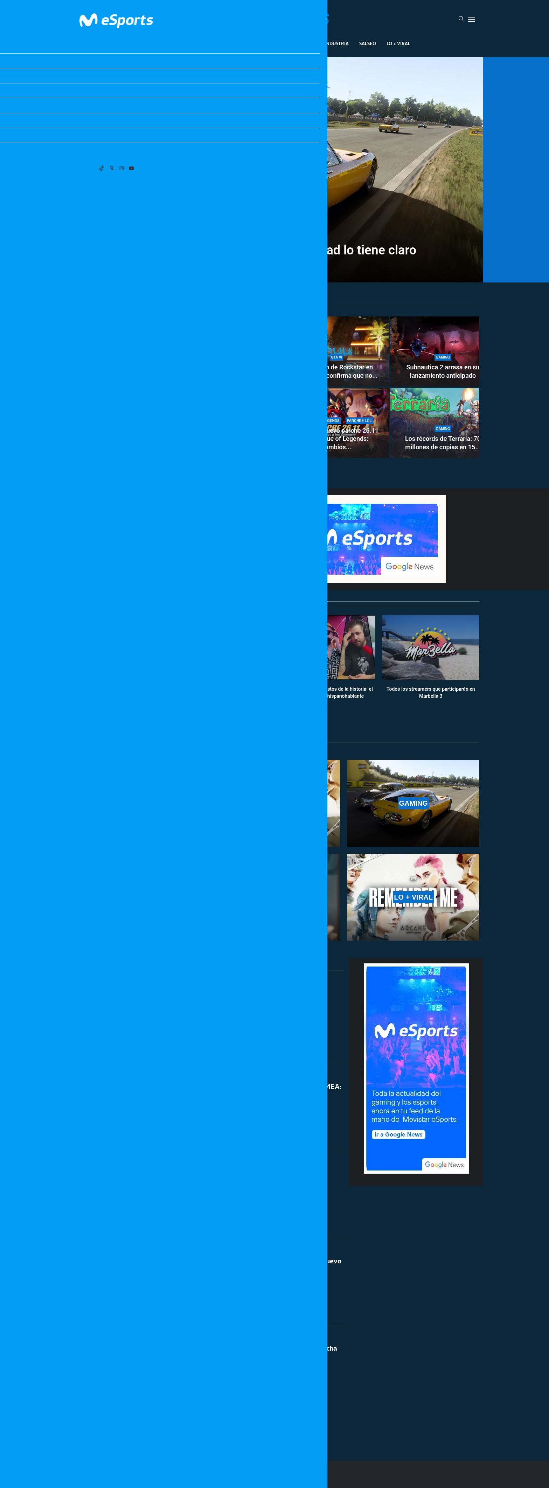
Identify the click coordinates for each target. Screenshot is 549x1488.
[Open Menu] (471, 19)
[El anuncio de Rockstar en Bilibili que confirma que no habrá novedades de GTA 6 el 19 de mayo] (336, 351)
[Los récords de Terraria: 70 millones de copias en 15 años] (442, 423)
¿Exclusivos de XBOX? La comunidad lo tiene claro (274, 250)
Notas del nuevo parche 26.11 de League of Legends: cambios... (336, 439)
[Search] (461, 19)
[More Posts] (208, 1423)
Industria (337, 43)
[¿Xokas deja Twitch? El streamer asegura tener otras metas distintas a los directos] (176, 387)
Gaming (235, 43)
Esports (206, 43)
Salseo (367, 43)
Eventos (266, 43)
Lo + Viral (398, 43)
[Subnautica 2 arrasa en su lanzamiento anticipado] (442, 351)
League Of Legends (162, 43)
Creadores (300, 43)
